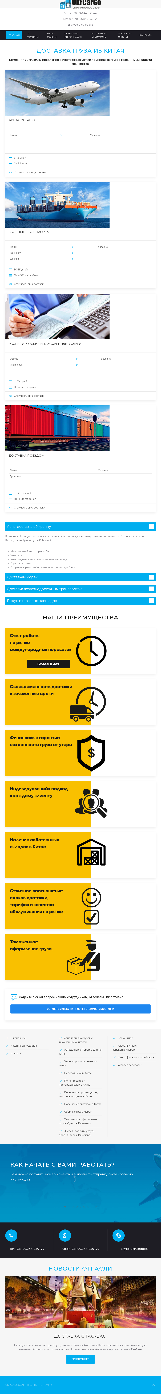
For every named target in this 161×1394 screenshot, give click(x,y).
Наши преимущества (23, 1045)
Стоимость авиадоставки (27, 172)
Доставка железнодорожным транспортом (44, 589)
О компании (33, 35)
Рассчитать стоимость (99, 35)
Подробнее (80, 1359)
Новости (13, 1053)
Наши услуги (52, 35)
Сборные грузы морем (78, 1111)
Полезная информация (73, 35)
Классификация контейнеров (136, 1057)
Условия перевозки (130, 1065)
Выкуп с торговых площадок (32, 601)
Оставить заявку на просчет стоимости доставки (80, 1009)
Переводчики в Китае (78, 1073)
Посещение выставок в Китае (83, 1104)
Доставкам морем (22, 577)
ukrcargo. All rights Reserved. (28, 1385)
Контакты (145, 35)
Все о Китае (125, 1038)
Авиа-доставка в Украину (29, 527)
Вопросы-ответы (124, 35)
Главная (14, 35)
